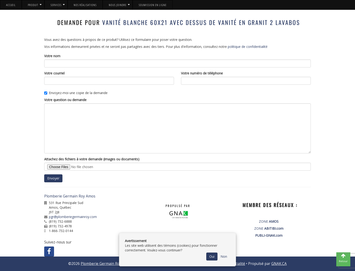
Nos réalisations (85, 5)
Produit (33, 5)
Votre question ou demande (65, 100)
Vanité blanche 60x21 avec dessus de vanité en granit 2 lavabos (201, 22)
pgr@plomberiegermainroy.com (73, 217)
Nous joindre (118, 5)
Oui (211, 256)
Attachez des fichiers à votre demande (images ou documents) (91, 159)
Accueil (11, 5)
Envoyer (53, 178)
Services (56, 5)
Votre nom (52, 56)
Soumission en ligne (153, 5)
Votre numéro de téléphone (202, 73)
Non (224, 256)
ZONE (269, 221)
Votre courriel (54, 73)
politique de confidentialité (248, 46)
